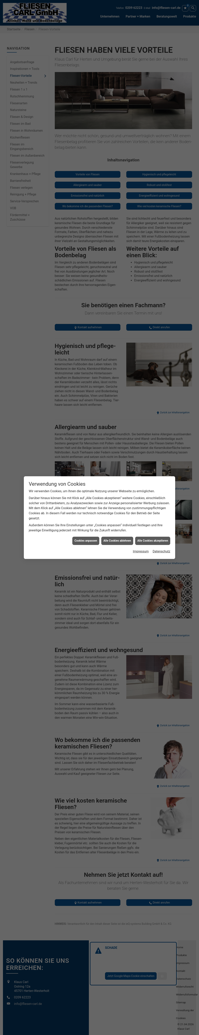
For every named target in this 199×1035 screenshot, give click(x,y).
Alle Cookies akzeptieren (152, 409)
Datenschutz (161, 420)
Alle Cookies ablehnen (117, 409)
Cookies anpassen (85, 409)
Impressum (141, 420)
